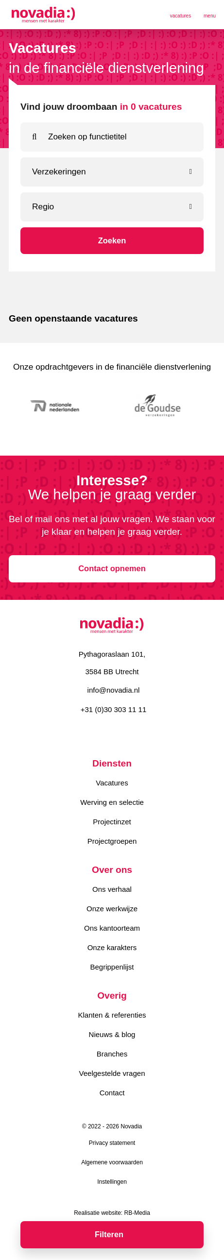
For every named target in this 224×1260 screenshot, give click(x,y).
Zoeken (112, 240)
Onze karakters (112, 947)
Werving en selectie (112, 802)
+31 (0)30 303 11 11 (114, 709)
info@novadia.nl (113, 690)
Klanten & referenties (112, 1015)
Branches (112, 1054)
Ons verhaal (112, 889)
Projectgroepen (112, 841)
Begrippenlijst (112, 967)
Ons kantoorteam (112, 928)
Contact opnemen (111, 568)
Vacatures (112, 783)
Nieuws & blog (112, 1034)
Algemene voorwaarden (112, 1162)
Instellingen (112, 1181)
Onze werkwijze (112, 908)
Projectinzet (112, 821)
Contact (112, 1093)
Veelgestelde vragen (112, 1073)
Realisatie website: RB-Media (112, 1212)
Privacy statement (112, 1143)
